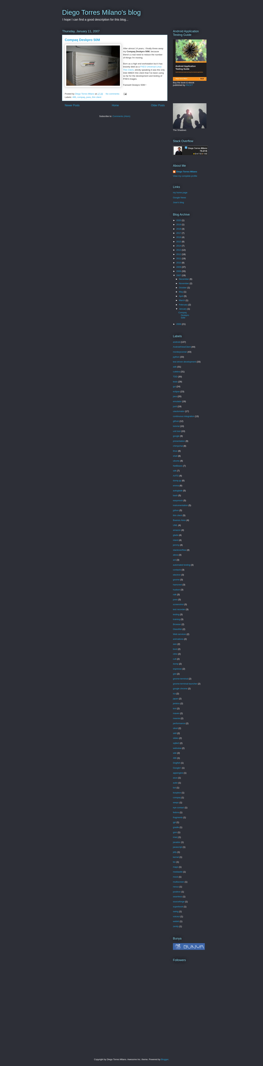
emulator (177, 401)
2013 (179, 250)
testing (176, 614)
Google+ (177, 768)
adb (175, 366)
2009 (179, 267)
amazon (177, 530)
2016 (179, 237)
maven (176, 713)
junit (175, 406)
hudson (176, 589)
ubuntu (176, 461)
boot (175, 649)
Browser (177, 624)
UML (175, 525)
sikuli (175, 728)
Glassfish (177, 629)
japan (175, 698)
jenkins (176, 703)
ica (174, 693)
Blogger (164, 1059)
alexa (175, 555)
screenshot (178, 604)
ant (174, 560)
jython (176, 510)
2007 (179, 275)
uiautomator (179, 411)
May (181, 292)
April (181, 296)
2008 (179, 271)
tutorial (176, 426)
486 (74, 97)
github (176, 421)
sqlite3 (176, 743)
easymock (178, 500)
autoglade (177, 490)
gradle (176, 827)
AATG (176, 475)
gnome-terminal (180, 678)
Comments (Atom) (121, 116)
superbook (178, 906)
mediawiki (177, 872)
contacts (177, 569)
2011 (179, 258)
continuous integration (183, 416)
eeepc (176, 802)
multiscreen (178, 882)
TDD (175, 376)
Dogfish (176, 763)
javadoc (176, 842)
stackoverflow (179, 550)
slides (175, 738)
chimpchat (178, 446)
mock (175, 877)
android (176, 342)
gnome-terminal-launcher (185, 683)
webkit (176, 921)
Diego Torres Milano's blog (101, 12)
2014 (179, 245)
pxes (88, 97)
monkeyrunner (180, 352)
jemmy (176, 545)
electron (177, 574)
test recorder (179, 609)
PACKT (189, 85)
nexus (176, 886)
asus (175, 777)
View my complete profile (185, 176)
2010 (179, 262)
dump (175, 664)
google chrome (180, 688)
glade (175, 535)
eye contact (178, 807)
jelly (175, 852)
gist (174, 674)
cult (174, 659)
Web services (179, 634)
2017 (179, 233)
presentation (179, 441)
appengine (178, 773)
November (184, 283)
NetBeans (177, 466)
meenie (176, 718)
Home (115, 105)
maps (175, 867)
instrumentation (180, 505)
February (183, 304)
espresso (177, 669)
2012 (179, 254)
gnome (176, 579)
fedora (176, 812)
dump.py (177, 480)
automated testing (181, 565)
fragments (178, 817)
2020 (179, 220)
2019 (179, 224)
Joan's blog (178, 202)
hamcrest (177, 584)
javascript (177, 847)
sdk (174, 470)
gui (174, 386)
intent (175, 540)
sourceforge (179, 901)
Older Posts (158, 105)
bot (174, 787)
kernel (176, 857)
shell (175, 456)
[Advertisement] (194, 1019)
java (175, 396)
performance (179, 723)
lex (174, 862)
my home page (180, 192)
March (182, 300)
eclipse (176, 391)
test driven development (184, 361)
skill (175, 733)
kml (174, 708)
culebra (176, 371)
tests (175, 381)
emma (176, 485)
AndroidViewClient (182, 347)
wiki (175, 753)
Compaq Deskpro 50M (82, 40)
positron (177, 891)
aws (175, 644)
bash (175, 495)
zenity (176, 926)
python (176, 357)
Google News (179, 197)
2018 (179, 229)
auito (175, 783)
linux (175, 451)
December (184, 279)
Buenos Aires (179, 520)
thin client (96, 97)
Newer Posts (72, 105)
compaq (81, 97)
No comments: (113, 94)
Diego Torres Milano (186, 171)
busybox (177, 792)
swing (175, 911)
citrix (175, 654)
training (176, 619)
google (176, 436)
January (183, 309)
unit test (177, 431)
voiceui (176, 916)
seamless (177, 896)
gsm (175, 832)
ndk (174, 594)
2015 (179, 241)
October (183, 287)
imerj (175, 837)
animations (178, 639)
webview (177, 748)
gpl (174, 822)
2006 (179, 324)
